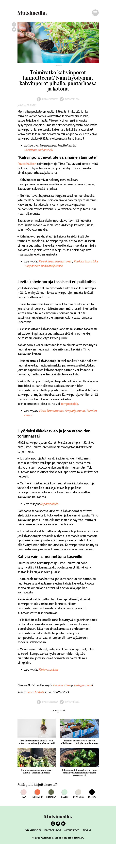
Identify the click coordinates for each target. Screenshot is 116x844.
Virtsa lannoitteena (50, 411)
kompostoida (69, 404)
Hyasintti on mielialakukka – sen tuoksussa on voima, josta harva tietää (36, 742)
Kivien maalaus (48, 669)
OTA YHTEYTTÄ (33, 830)
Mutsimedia (47, 837)
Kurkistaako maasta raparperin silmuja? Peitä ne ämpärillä (36, 771)
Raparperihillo (49, 504)
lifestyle (58, 65)
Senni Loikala (35, 692)
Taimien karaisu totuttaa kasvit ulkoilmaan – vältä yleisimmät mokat (79, 742)
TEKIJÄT (87, 830)
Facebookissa (61, 685)
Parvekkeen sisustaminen (55, 261)
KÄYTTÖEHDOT (52, 830)
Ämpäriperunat (75, 411)
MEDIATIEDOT (72, 830)
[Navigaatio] (95, 12)
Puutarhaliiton (26, 164)
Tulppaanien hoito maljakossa (43, 266)
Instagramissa (83, 685)
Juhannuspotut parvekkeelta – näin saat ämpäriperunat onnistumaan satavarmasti (79, 773)
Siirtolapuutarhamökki (38, 150)
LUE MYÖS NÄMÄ (58, 711)
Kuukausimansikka (85, 261)
